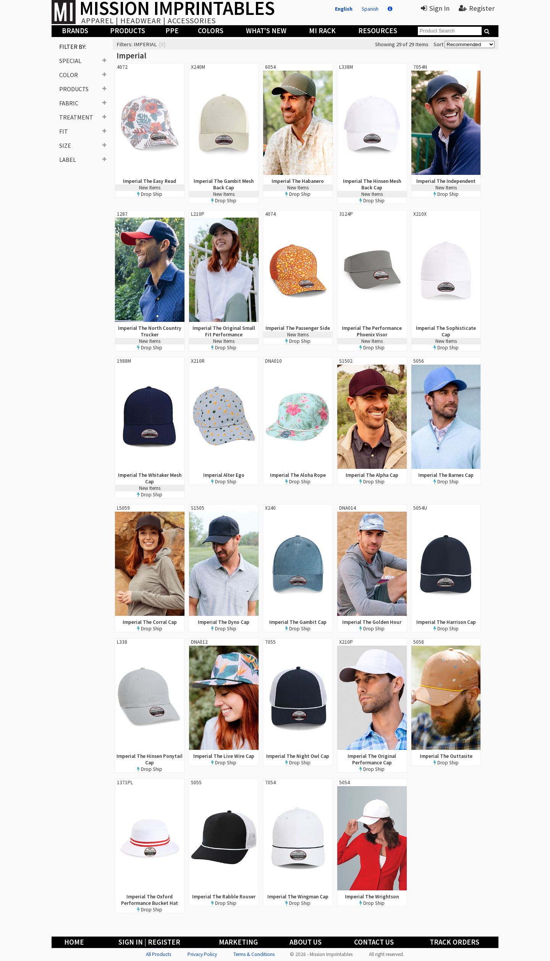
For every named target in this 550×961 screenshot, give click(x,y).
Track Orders (454, 942)
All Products (158, 954)
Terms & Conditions (254, 954)
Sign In (435, 8)
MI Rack (322, 30)
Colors (210, 30)
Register (477, 8)
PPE (172, 30)
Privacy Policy (202, 954)
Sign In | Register (149, 942)
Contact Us (374, 942)
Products (127, 30)
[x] (162, 44)
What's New (266, 30)
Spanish (370, 9)
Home (74, 942)
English (344, 9)
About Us (306, 942)
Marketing (238, 942)
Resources (377, 30)
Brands (75, 30)
